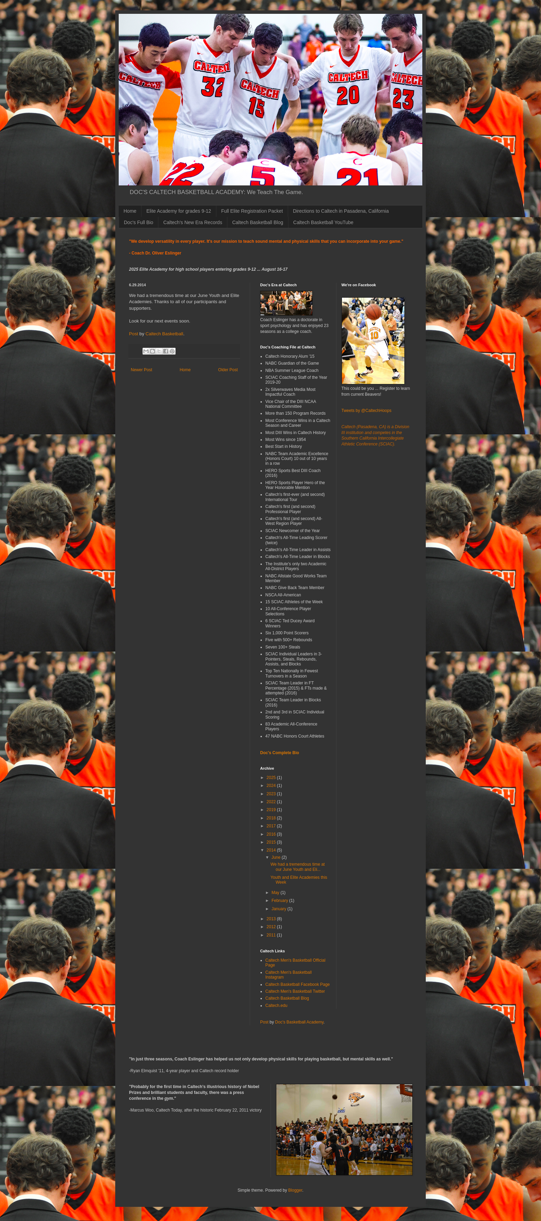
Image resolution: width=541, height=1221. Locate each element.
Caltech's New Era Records (192, 222)
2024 (272, 785)
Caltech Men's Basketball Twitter (295, 991)
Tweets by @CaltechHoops (367, 410)
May (276, 892)
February (280, 900)
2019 (272, 809)
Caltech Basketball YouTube (323, 222)
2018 (272, 818)
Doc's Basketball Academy (299, 1022)
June (277, 857)
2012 (272, 926)
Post (133, 333)
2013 (272, 918)
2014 (272, 850)
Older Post (228, 369)
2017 (272, 826)
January (279, 908)
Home (130, 211)
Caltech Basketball (164, 333)
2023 (272, 793)
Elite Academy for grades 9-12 (178, 211)
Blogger (295, 1190)
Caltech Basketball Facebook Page (297, 984)
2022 (272, 801)
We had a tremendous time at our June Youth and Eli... (297, 867)
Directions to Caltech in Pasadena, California (341, 211)
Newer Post (141, 369)
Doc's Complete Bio (279, 752)
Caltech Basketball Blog (257, 222)
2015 (272, 842)
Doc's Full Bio (138, 222)
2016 (272, 834)
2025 (272, 777)
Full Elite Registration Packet (252, 211)
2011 (272, 935)
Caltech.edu (276, 1005)
